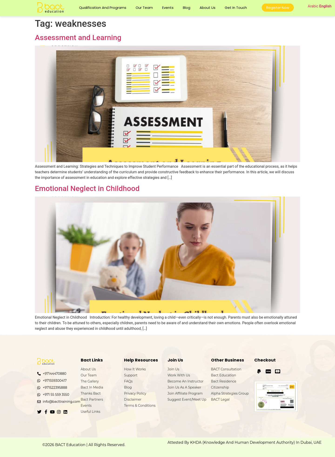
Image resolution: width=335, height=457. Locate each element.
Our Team (144, 7)
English (325, 6)
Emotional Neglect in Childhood (87, 188)
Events (168, 7)
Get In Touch (236, 7)
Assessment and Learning (78, 37)
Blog (186, 7)
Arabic (313, 6)
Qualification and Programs (102, 7)
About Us (207, 7)
